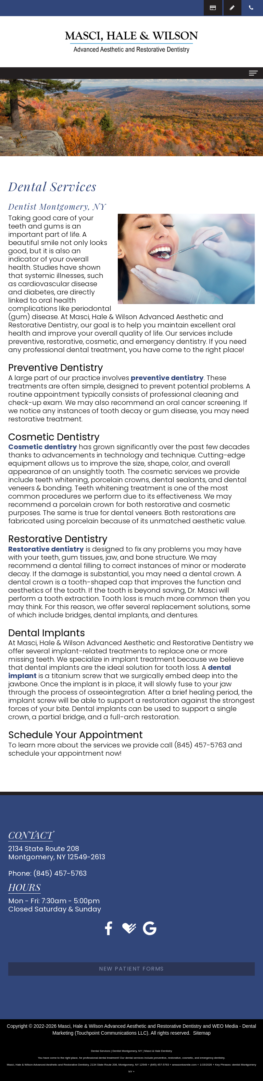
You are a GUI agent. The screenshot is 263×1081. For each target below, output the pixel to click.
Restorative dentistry (46, 549)
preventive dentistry (167, 378)
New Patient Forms (131, 980)
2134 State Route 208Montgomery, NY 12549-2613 (56, 853)
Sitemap (202, 1033)
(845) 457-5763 (60, 873)
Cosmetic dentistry (42, 447)
